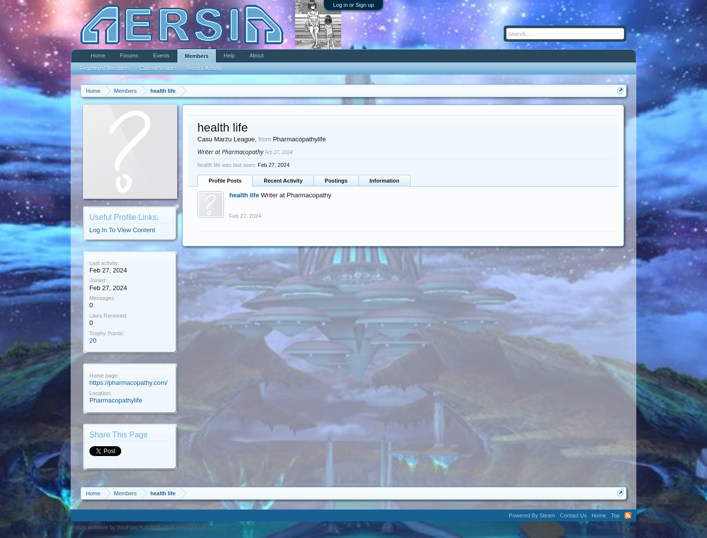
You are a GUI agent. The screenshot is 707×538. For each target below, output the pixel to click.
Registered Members (105, 68)
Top (615, 515)
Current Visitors (158, 68)
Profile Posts (225, 181)
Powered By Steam (532, 515)
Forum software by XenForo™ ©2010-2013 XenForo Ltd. (139, 527)
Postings (336, 181)
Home (98, 55)
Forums (129, 55)
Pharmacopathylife (115, 400)
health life (244, 195)
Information (385, 181)
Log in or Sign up (353, 5)
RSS (628, 515)
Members (196, 56)
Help (229, 55)
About (256, 55)
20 (92, 340)
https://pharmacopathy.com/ (128, 382)
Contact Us (573, 515)
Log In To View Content (122, 230)
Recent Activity (283, 181)
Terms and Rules (616, 527)
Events (161, 55)
